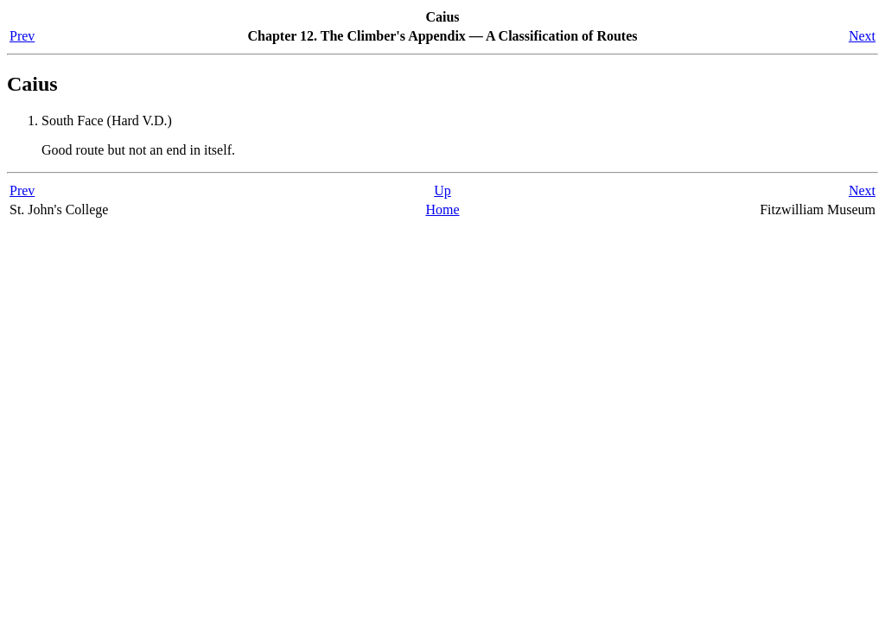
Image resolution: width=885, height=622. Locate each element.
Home (442, 209)
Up (442, 190)
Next (862, 36)
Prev (22, 36)
